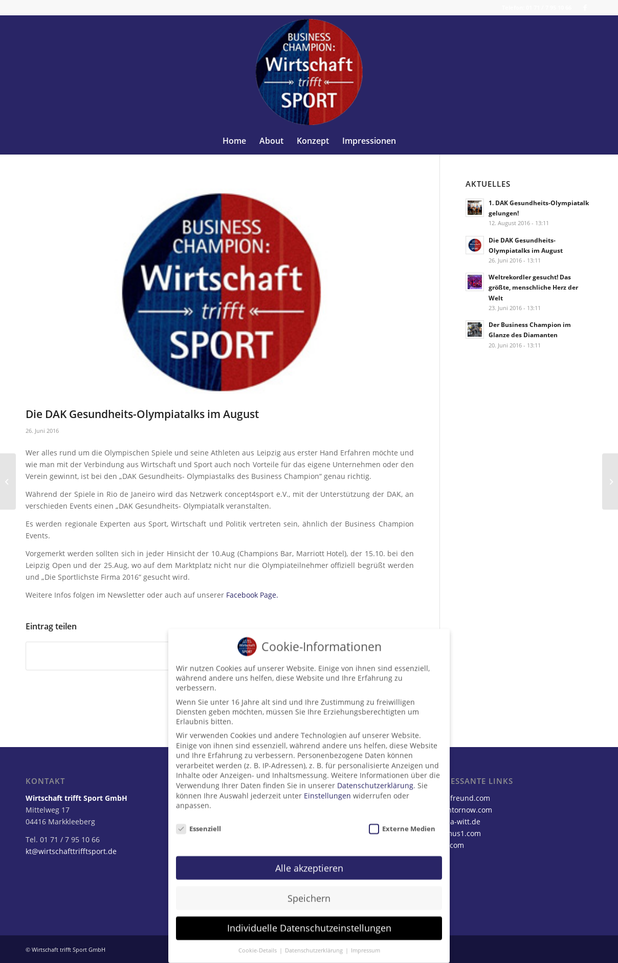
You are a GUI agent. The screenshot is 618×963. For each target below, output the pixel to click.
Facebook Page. (252, 595)
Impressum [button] (365, 942)
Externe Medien (402, 820)
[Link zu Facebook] (584, 7)
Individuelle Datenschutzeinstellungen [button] (309, 920)
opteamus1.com (453, 833)
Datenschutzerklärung (375, 777)
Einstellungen (327, 787)
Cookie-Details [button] (258, 942)
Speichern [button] (309, 890)
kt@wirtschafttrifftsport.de (71, 851)
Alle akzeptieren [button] (309, 859)
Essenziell (198, 820)
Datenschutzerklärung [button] (314, 942)
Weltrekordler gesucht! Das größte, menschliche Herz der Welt (533, 287)
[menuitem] (234, 141)
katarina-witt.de (453, 821)
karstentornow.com (459, 810)
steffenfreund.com (458, 798)
